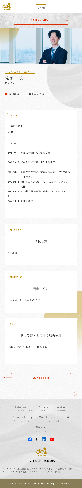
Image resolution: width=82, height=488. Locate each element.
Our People (41, 377)
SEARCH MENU (41, 20)
